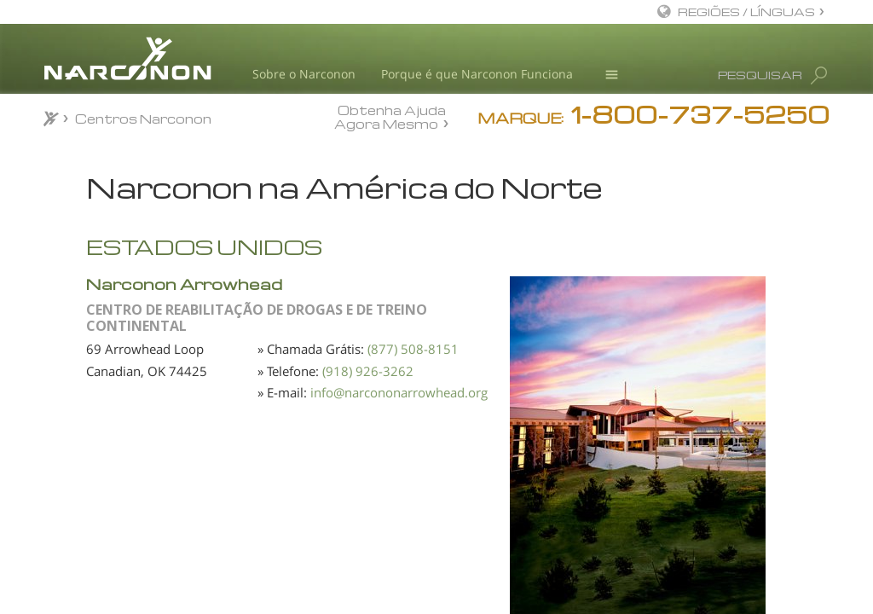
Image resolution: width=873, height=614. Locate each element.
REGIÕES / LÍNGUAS (746, 11)
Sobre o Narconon (304, 74)
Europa (80, 291)
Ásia (72, 261)
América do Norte (107, 352)
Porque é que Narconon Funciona (477, 74)
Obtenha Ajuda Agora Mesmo (390, 116)
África (76, 232)
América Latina (99, 322)
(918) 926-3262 (396, 458)
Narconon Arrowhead (372, 312)
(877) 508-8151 (396, 415)
